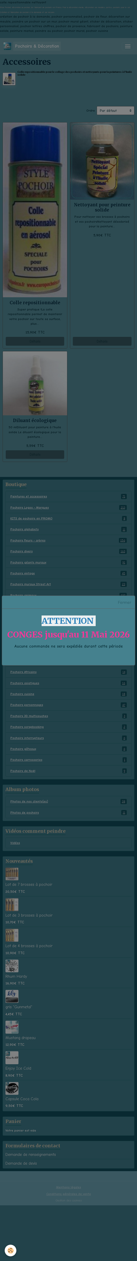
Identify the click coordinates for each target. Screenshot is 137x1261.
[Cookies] (10, 1250)
